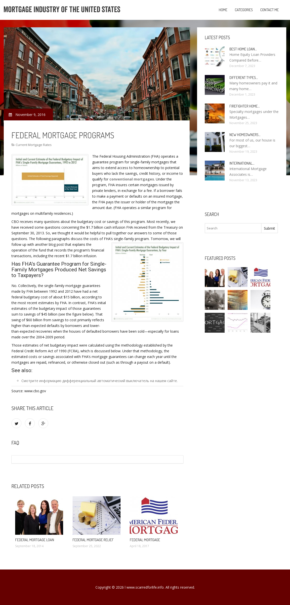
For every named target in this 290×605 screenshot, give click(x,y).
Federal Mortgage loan (34, 539)
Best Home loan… (243, 49)
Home (223, 9)
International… (241, 163)
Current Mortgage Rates (34, 144)
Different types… (243, 77)
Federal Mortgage (145, 539)
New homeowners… (244, 134)
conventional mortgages (131, 179)
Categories (244, 9)
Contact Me (269, 9)
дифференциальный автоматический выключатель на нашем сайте (119, 380)
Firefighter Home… (244, 106)
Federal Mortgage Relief (93, 539)
